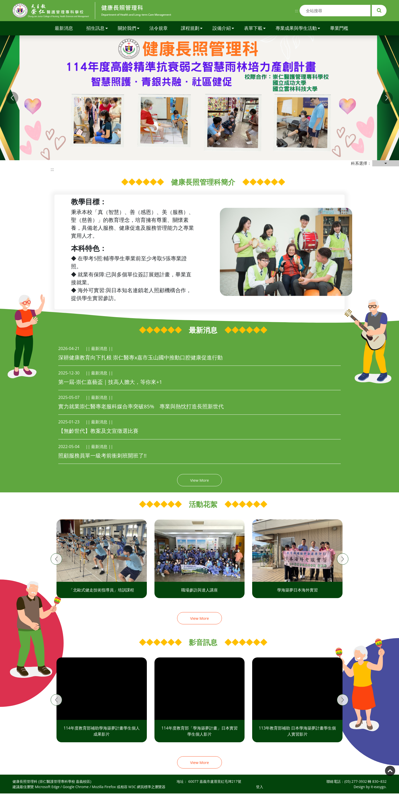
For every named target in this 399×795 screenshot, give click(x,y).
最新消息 (64, 28)
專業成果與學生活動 (298, 28)
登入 (259, 786)
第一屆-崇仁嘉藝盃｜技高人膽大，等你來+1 (110, 381)
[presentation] (56, 559)
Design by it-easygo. (370, 786)
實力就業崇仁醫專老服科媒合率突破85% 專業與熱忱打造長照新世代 (141, 406)
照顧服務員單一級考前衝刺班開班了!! (102, 455)
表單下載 (255, 28)
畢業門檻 (339, 28)
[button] (12, 98)
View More (199, 480)
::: (296, 11)
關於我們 (128, 28)
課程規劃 (192, 28)
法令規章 (158, 28)
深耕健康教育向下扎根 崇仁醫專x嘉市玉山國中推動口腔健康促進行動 (140, 357)
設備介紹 (223, 28)
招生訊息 (97, 28)
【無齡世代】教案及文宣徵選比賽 (98, 430)
